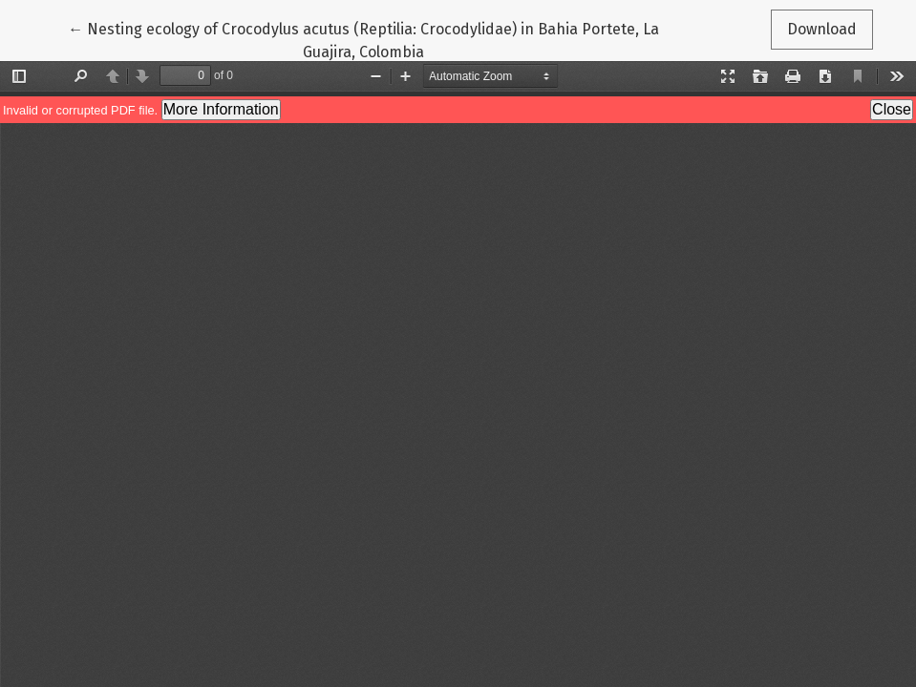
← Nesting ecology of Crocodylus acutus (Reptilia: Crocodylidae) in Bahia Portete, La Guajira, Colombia (363, 39)
